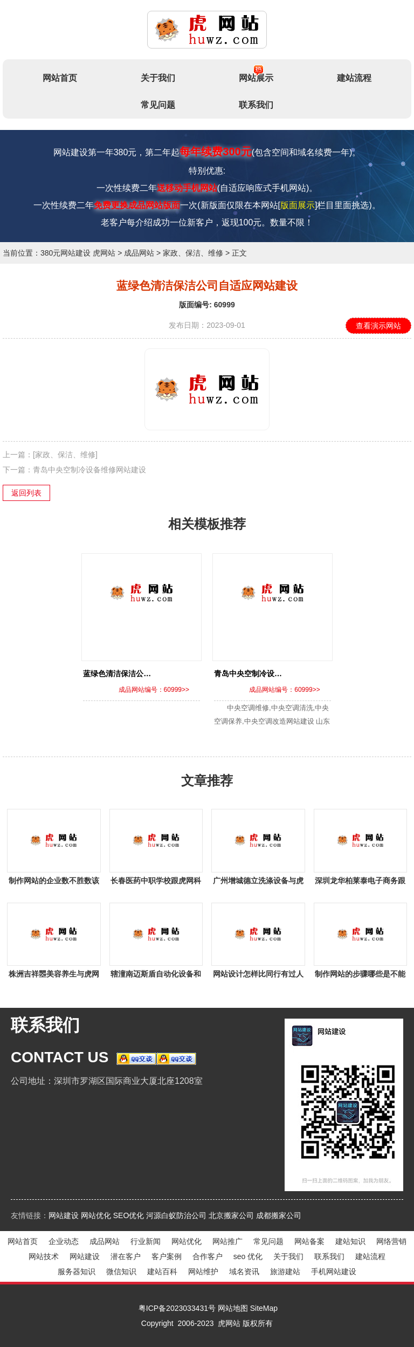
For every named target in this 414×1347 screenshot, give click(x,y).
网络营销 (391, 1241)
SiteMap (264, 1308)
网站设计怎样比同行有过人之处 (258, 976)
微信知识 (121, 1271)
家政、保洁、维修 (193, 253)
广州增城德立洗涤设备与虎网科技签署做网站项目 (258, 882)
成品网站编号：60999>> (154, 689)
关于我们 (158, 78)
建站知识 (350, 1241)
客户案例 (166, 1256)
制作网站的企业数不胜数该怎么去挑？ (54, 882)
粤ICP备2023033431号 (177, 1308)
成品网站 (139, 253)
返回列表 (26, 493)
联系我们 (256, 104)
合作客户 (207, 1256)
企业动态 (64, 1241)
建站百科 (162, 1271)
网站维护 (203, 1271)
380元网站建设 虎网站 (77, 253)
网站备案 (309, 1241)
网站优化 (96, 1215)
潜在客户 (126, 1256)
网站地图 (233, 1308)
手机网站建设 (333, 1271)
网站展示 (256, 74)
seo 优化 (248, 1256)
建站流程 (354, 78)
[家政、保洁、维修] (65, 454)
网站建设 (64, 1215)
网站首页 (60, 78)
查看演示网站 (378, 325)
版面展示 (297, 205)
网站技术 (44, 1256)
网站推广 (227, 1241)
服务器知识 (76, 1271)
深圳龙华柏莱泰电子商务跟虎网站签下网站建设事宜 (360, 882)
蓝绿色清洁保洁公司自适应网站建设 (143, 673)
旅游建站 (285, 1271)
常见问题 (158, 104)
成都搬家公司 (278, 1215)
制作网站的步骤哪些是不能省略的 (360, 976)
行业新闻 (145, 1241)
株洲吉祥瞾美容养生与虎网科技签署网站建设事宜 (54, 976)
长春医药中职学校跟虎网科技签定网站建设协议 (156, 882)
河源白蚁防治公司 (176, 1215)
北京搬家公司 (231, 1215)
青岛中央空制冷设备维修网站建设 (89, 469)
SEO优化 (128, 1215)
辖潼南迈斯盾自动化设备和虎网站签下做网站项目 (156, 976)
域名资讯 (244, 1271)
